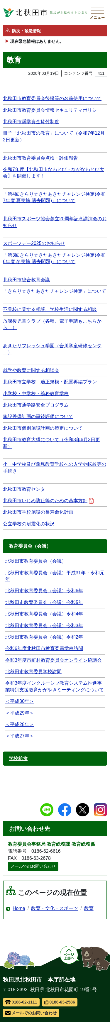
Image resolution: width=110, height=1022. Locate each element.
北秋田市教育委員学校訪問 (33, 671)
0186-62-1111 (21, 1002)
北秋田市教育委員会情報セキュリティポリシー (52, 110)
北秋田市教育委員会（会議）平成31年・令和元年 (54, 576)
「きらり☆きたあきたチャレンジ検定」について (54, 291)
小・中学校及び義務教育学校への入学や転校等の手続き (54, 467)
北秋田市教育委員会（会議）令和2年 (44, 636)
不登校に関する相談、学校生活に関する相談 (50, 309)
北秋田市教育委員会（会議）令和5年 (44, 602)
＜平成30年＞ (19, 701)
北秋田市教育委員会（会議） (35, 561)
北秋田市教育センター (26, 489)
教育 (89, 908)
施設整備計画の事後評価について (38, 416)
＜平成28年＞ (19, 724)
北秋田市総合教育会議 (26, 279)
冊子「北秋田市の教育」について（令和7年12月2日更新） (54, 136)
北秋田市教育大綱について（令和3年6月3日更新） (51, 443)
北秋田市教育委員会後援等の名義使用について (52, 98)
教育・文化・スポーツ (54, 908)
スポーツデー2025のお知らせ (34, 243)
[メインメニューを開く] (97, 12)
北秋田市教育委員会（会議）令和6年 (44, 590)
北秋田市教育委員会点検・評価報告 (40, 157)
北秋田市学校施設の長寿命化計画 (38, 512)
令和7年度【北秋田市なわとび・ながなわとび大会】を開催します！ (53, 172)
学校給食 (18, 758)
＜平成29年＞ (19, 712)
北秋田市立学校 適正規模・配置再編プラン (50, 381)
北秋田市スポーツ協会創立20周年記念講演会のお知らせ (55, 222)
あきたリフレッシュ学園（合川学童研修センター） (52, 349)
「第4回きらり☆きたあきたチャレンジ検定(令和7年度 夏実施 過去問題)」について (54, 197)
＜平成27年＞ (19, 735)
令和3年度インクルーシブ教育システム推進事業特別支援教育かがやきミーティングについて (54, 686)
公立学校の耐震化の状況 (29, 523)
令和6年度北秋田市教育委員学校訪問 (44, 648)
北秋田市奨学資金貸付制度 (31, 121)
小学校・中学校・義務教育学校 (36, 393)
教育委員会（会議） (30, 546)
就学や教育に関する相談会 (31, 370)
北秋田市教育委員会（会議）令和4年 (44, 613)
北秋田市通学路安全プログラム (36, 404)
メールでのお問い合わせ (33, 866)
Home (19, 908)
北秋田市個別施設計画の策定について (43, 428)
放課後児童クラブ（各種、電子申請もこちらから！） (52, 324)
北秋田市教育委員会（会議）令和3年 (44, 625)
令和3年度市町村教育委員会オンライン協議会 (53, 660)
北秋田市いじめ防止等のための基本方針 (48, 501)
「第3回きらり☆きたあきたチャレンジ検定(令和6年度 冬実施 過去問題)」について (54, 258)
